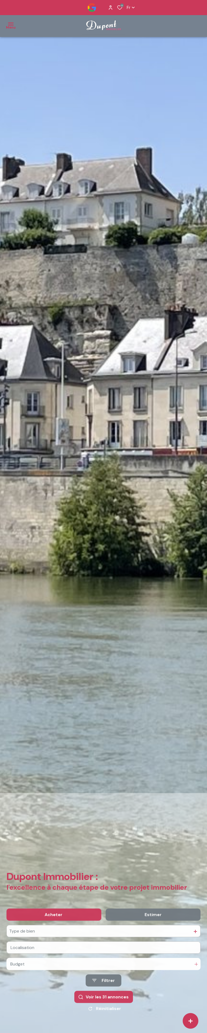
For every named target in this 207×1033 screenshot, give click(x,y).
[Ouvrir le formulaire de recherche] (103, 989)
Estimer (153, 923)
